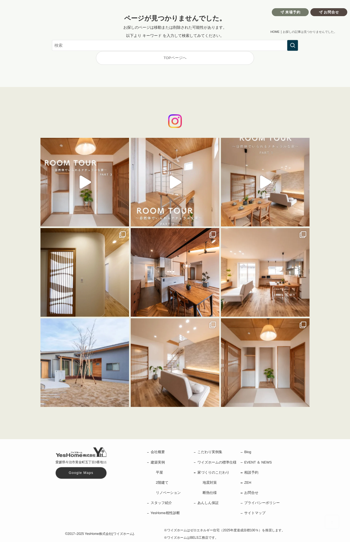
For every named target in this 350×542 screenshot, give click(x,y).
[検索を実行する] (292, 45)
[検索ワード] (175, 45)
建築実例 (158, 462)
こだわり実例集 (209, 452)
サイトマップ (255, 513)
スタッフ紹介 (161, 503)
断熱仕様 (210, 493)
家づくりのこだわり (213, 472)
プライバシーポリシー (262, 503)
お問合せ (251, 493)
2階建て (162, 482)
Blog (247, 452)
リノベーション (168, 493)
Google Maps (81, 473)
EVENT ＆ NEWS (258, 462)
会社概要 (158, 452)
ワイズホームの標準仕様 (217, 462)
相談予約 (251, 472)
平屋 (159, 472)
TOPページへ (175, 58)
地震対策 (210, 482)
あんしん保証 (208, 503)
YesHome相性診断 (165, 513)
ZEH (247, 482)
